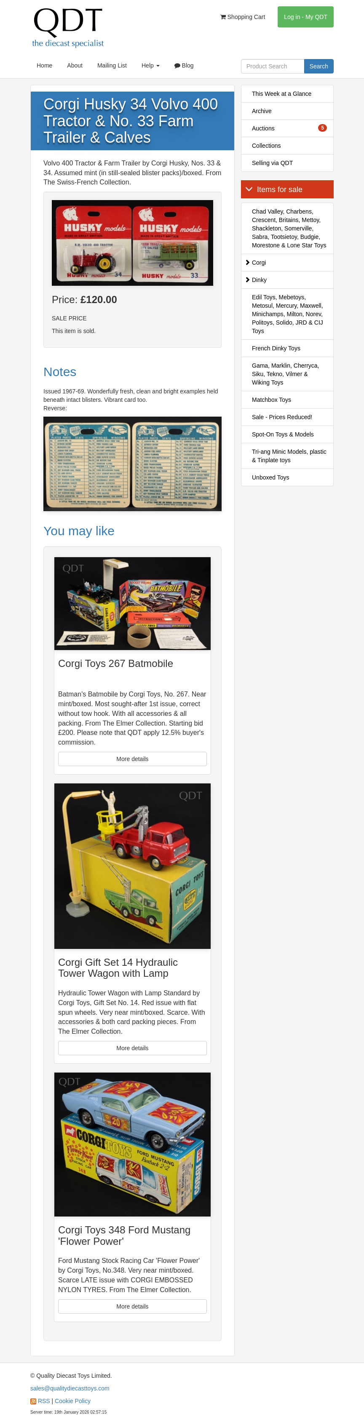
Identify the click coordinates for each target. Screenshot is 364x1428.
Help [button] (151, 65)
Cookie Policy (73, 1401)
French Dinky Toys (276, 348)
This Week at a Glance (281, 93)
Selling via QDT (272, 163)
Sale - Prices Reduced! (282, 417)
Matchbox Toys (271, 399)
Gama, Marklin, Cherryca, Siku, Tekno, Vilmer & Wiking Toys (285, 374)
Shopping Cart (242, 17)
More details (132, 759)
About (75, 65)
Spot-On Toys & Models (283, 434)
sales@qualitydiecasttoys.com (70, 1388)
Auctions (289, 128)
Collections (266, 145)
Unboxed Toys (270, 477)
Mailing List (112, 65)
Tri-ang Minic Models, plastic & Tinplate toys (289, 455)
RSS (44, 1401)
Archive (262, 111)
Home (44, 65)
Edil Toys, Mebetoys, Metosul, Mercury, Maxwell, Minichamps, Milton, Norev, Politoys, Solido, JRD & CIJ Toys (287, 314)
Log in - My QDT (305, 17)
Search (319, 66)
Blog (184, 65)
